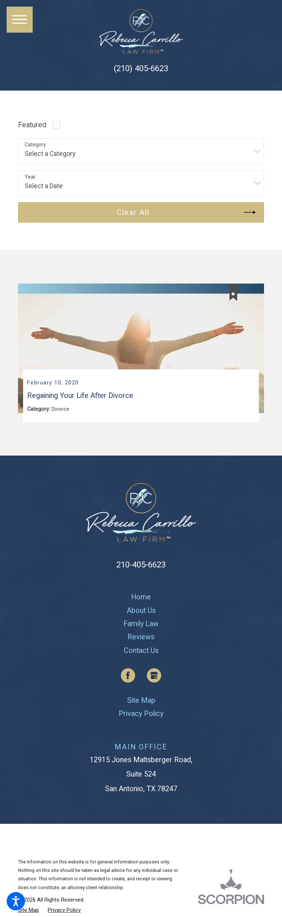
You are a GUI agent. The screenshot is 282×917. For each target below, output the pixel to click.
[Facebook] (128, 676)
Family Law (141, 625)
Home (141, 598)
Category (35, 144)
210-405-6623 (141, 565)
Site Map (141, 701)
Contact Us (141, 652)
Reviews (141, 638)
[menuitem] (141, 598)
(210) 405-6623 (141, 68)
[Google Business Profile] (154, 676)
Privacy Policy (141, 715)
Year (30, 177)
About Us (141, 611)
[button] (16, 901)
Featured (32, 125)
